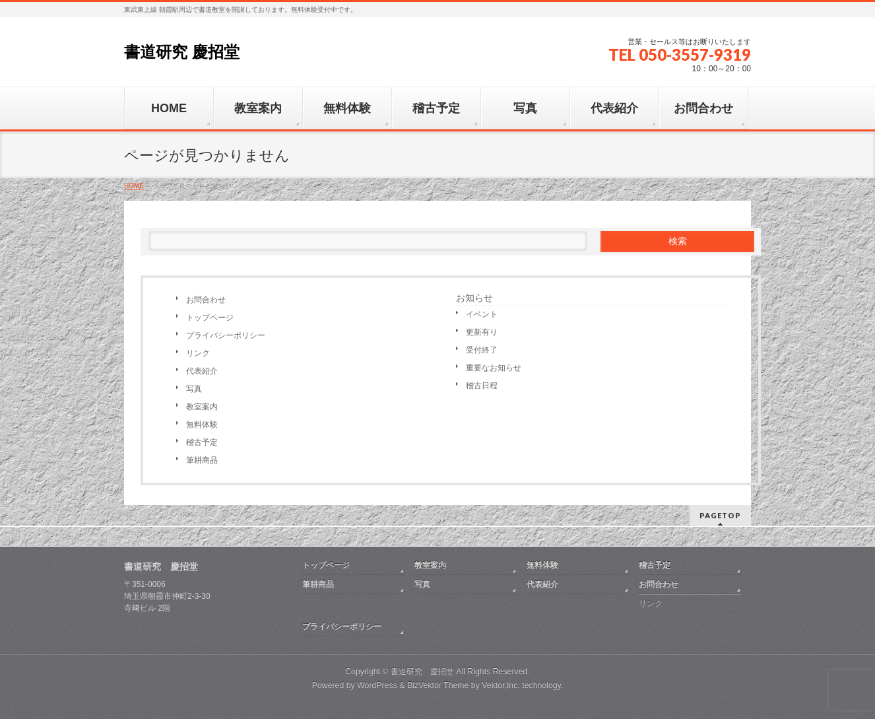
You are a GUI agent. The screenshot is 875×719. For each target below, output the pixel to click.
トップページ (210, 317)
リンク (198, 353)
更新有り (482, 332)
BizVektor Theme (438, 685)
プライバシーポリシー (225, 335)
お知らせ (474, 297)
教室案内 (202, 406)
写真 (194, 389)
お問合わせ (206, 299)
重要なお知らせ (493, 367)
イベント (482, 314)
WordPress (377, 685)
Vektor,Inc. (501, 685)
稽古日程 (482, 385)
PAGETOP (720, 515)
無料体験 (202, 424)
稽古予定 (202, 442)
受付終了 (482, 350)
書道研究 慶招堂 (182, 52)
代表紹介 (202, 371)
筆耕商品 (202, 460)
